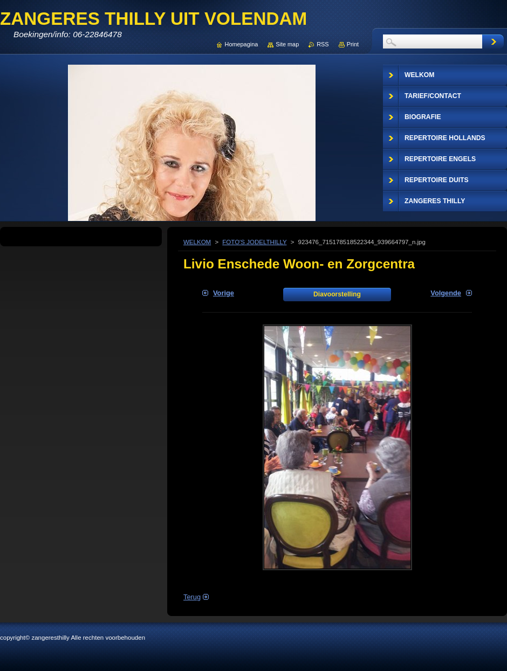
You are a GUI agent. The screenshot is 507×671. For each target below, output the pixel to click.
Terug (192, 597)
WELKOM (197, 242)
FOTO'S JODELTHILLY (254, 242)
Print (353, 44)
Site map (287, 44)
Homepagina (241, 44)
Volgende (445, 293)
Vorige (223, 293)
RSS (322, 44)
